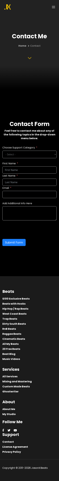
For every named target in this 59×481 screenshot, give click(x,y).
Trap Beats (9, 319)
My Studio (9, 414)
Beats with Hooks (13, 304)
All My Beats (10, 344)
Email (5, 188)
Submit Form (14, 242)
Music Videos (11, 359)
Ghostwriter (10, 391)
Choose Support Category (18, 147)
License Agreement (15, 447)
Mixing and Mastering (17, 381)
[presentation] (26, 230)
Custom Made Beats (16, 386)
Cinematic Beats (13, 339)
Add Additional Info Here (17, 203)
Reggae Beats (11, 334)
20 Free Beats (11, 349)
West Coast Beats (14, 314)
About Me (8, 409)
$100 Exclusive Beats (16, 299)
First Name (9, 163)
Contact (8, 442)
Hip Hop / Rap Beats (15, 309)
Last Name (8, 176)
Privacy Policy (11, 452)
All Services (9, 376)
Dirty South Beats (14, 324)
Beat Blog (8, 354)
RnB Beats (9, 329)
